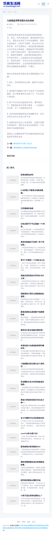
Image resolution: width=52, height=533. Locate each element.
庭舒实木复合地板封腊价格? (32, 330)
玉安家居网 (25, 528)
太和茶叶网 (17, 528)
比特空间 (35, 525)
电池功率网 (40, 528)
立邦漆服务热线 (27, 208)
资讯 (18, 522)
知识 (28, 522)
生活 (9, 12)
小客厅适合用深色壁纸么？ (31, 496)
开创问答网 (28, 525)
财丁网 (20, 525)
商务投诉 (42, 525)
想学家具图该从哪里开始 (30, 480)
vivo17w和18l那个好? (29, 433)
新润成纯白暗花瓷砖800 (30, 447)
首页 (4, 12)
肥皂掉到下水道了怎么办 (23, 143)
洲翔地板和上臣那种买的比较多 (25, 148)
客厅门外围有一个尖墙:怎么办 (33, 260)
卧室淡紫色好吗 (27, 175)
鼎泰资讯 (32, 528)
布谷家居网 (8, 528)
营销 (23, 522)
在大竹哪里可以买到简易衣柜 (32, 418)
